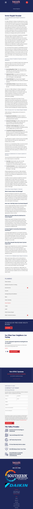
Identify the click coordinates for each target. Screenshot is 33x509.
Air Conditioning (16, 503)
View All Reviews (14, 351)
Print (19, 378)
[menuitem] (16, 281)
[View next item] (7, 351)
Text (13, 378)
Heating (16, 502)
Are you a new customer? (9, 407)
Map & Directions (16, 493)
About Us (16, 500)
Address (6, 401)
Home (16, 498)
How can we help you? (8, 410)
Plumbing (16, 507)
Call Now (8, 327)
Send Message (9, 423)
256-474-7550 (16, 468)
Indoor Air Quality (16, 505)
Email (16, 378)
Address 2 (6, 404)
